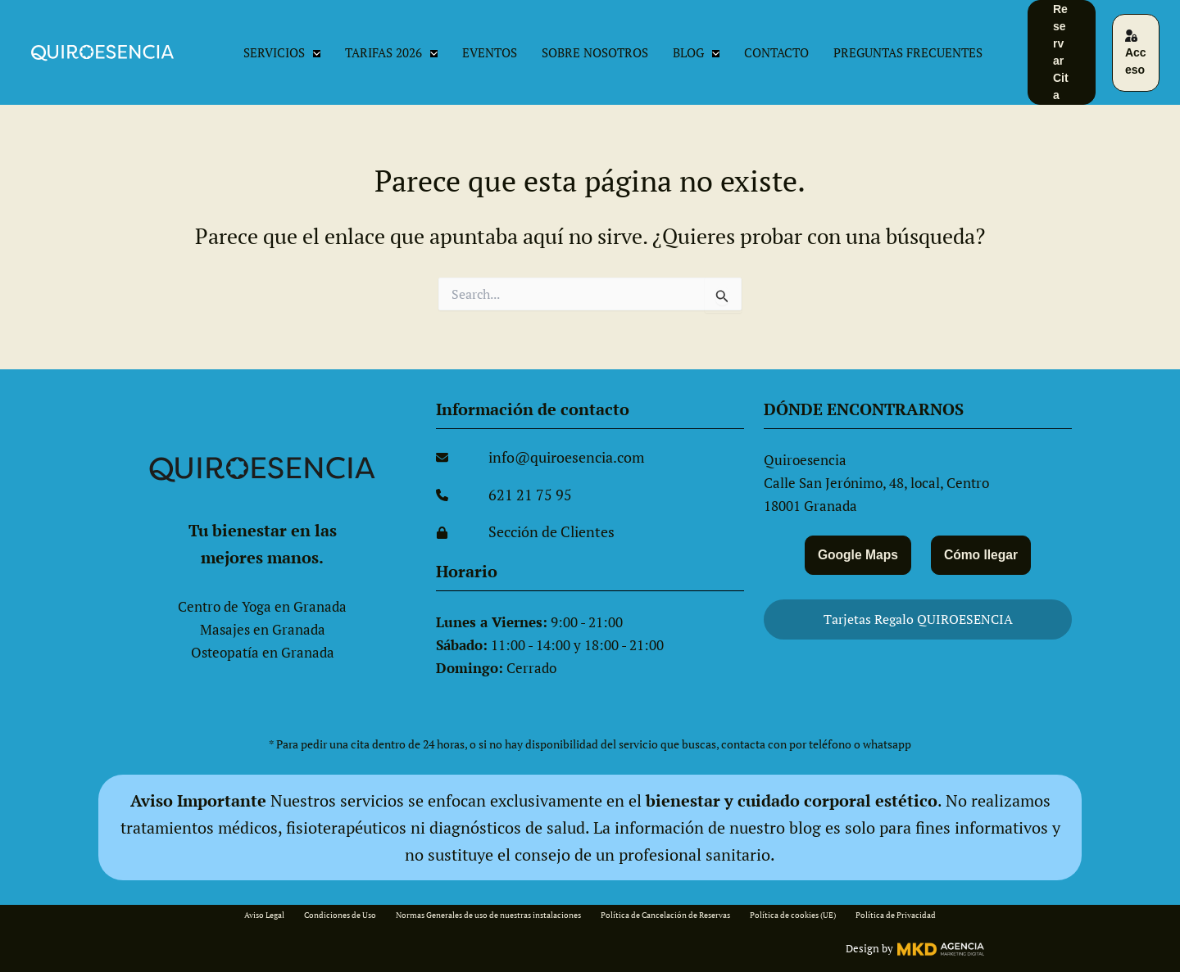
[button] (312, 52)
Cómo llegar (984, 553)
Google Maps (855, 553)
